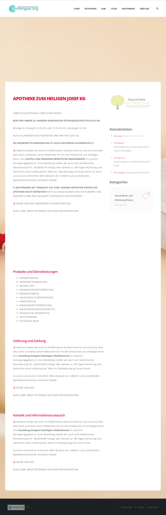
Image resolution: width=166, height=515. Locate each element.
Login (114, 8)
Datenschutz (126, 507)
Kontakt (140, 507)
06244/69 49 (40, 167)
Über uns (144, 8)
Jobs (103, 8)
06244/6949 (40, 364)
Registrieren (128, 8)
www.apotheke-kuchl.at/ (138, 172)
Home (77, 8)
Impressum (153, 507)
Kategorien (90, 8)
